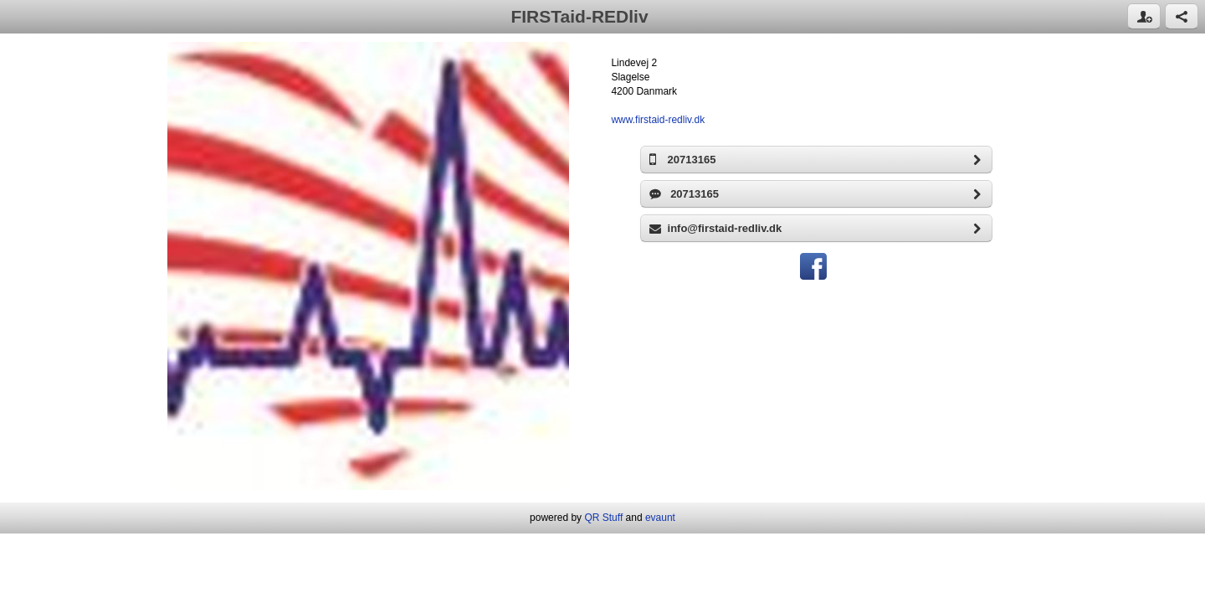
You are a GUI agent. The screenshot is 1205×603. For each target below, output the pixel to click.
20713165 (820, 159)
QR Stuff (603, 517)
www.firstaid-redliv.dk (658, 120)
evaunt (660, 517)
